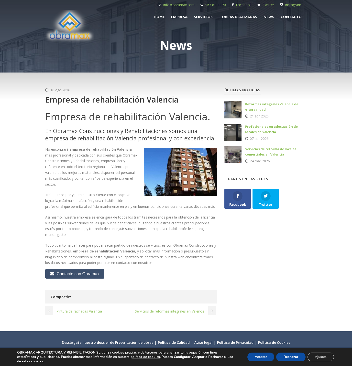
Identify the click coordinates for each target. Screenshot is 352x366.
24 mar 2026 (260, 161)
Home (159, 16)
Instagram (293, 4)
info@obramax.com (179, 4)
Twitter (268, 4)
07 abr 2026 (259, 138)
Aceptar (261, 357)
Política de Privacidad (235, 342)
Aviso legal (203, 342)
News (269, 16)
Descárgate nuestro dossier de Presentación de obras (107, 342)
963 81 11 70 (215, 4)
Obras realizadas (239, 16)
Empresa (179, 16)
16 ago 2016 (60, 90)
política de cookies (145, 357)
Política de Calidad (174, 342)
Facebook (244, 4)
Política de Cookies (274, 342)
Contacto (291, 16)
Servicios (203, 16)
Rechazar (291, 357)
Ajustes (321, 357)
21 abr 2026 (259, 116)
